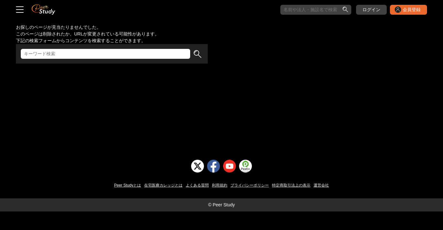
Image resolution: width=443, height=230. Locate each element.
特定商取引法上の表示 (291, 185)
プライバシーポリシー (249, 185)
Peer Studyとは (127, 185)
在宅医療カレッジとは (163, 185)
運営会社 (321, 185)
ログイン (371, 9)
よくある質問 (197, 185)
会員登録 (412, 9)
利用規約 (219, 185)
